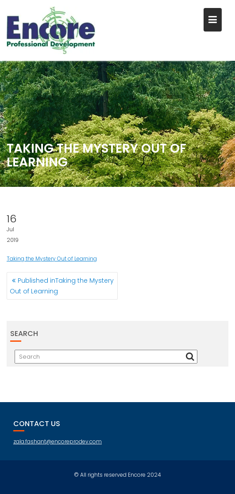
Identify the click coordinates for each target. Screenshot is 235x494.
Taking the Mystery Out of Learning (52, 258)
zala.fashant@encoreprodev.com (57, 441)
